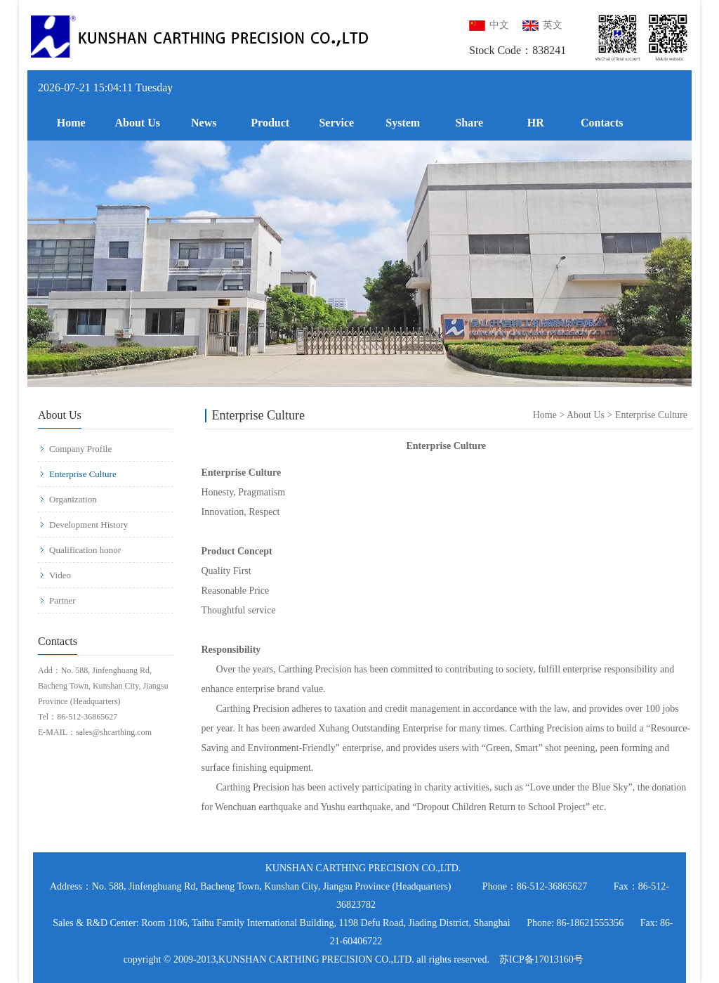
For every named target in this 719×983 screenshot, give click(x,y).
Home (71, 123)
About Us (137, 123)
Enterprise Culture (78, 474)
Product (270, 123)
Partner (57, 600)
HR (535, 123)
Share (469, 123)
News (203, 123)
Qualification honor (80, 550)
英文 (542, 25)
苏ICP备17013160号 (541, 959)
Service (336, 123)
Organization (68, 499)
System (402, 123)
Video (55, 575)
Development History (83, 524)
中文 (489, 25)
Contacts (602, 123)
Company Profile (75, 448)
